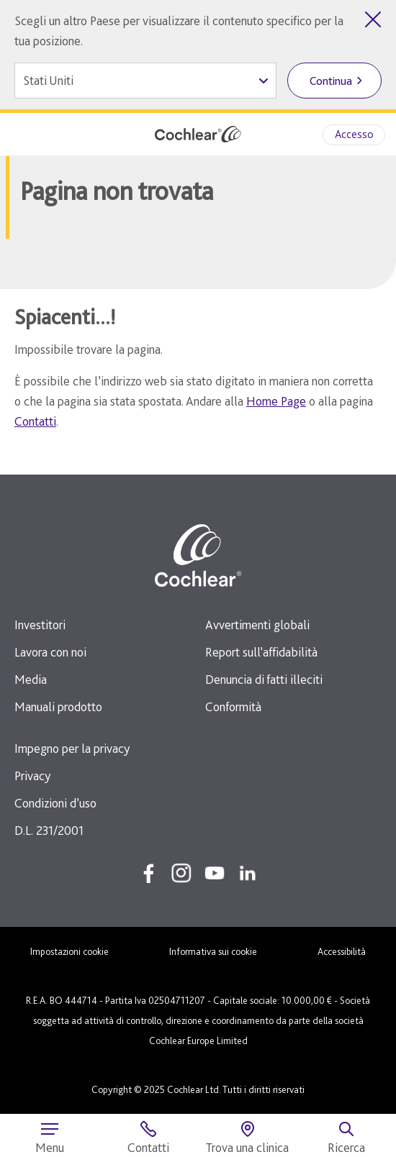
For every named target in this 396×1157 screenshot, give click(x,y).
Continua (331, 81)
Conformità (233, 706)
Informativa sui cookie (213, 951)
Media (30, 679)
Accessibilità (342, 951)
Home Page (276, 400)
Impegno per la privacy (72, 748)
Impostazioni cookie (69, 951)
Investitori (40, 624)
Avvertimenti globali (257, 624)
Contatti (35, 421)
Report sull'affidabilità (261, 651)
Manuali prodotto (58, 706)
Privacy (32, 775)
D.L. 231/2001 (49, 830)
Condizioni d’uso (55, 802)
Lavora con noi (50, 651)
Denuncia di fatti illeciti (264, 679)
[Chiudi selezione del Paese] (373, 19)
